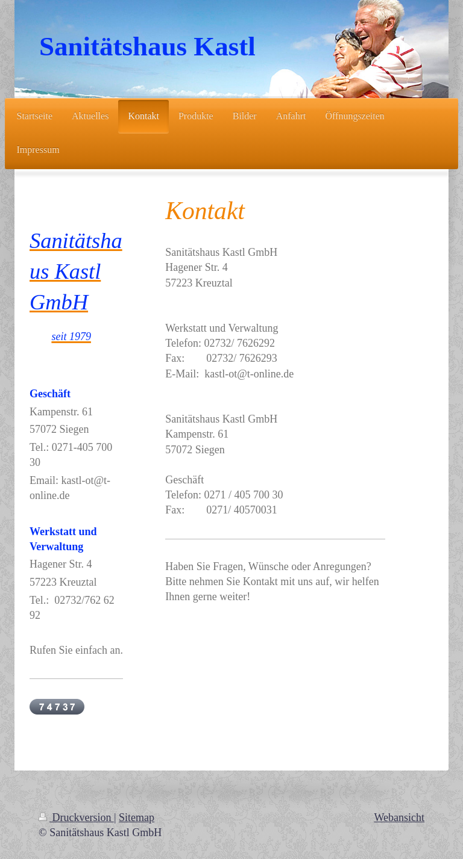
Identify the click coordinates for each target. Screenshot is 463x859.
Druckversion (76, 817)
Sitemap (136, 817)
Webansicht (399, 817)
